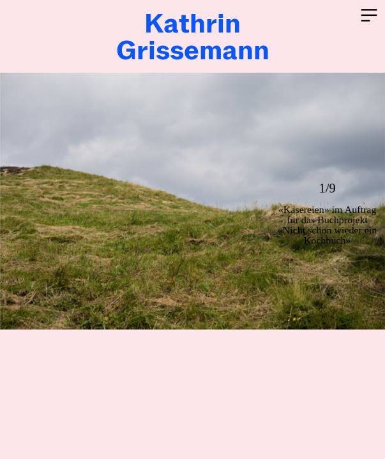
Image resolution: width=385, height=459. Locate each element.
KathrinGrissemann (192, 36)
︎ (369, 15)
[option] (192, 201)
